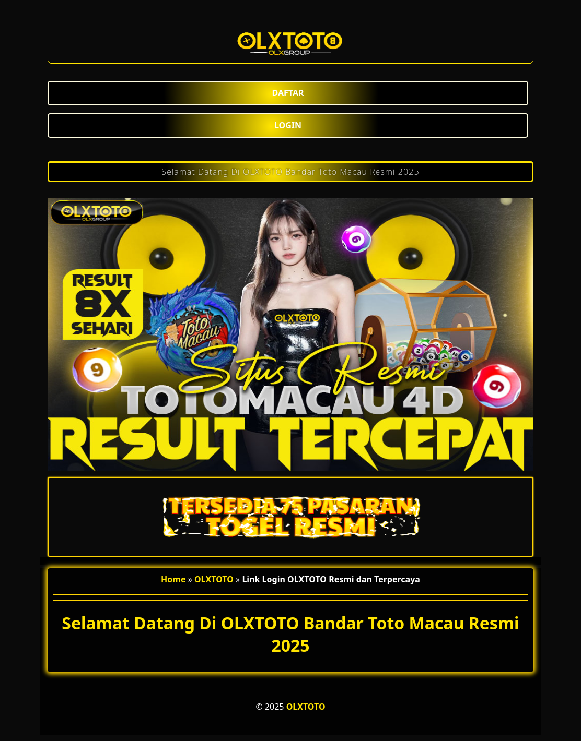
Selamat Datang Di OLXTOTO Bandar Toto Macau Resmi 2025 (290, 171)
